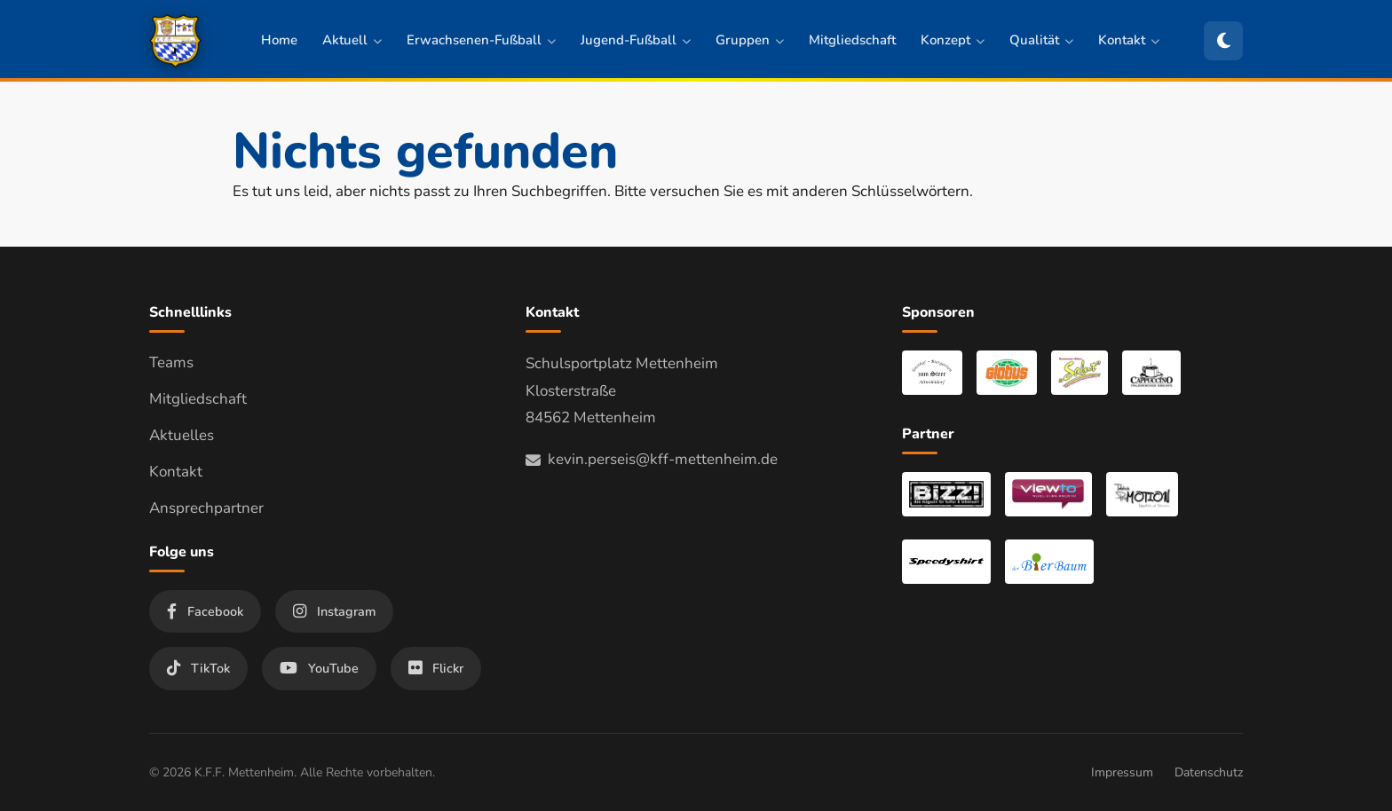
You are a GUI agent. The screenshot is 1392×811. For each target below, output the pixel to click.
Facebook (205, 611)
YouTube (319, 668)
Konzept (953, 40)
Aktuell (352, 40)
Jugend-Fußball (636, 40)
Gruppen (750, 40)
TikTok (198, 668)
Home (279, 40)
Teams (171, 362)
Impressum (1122, 772)
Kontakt (1128, 40)
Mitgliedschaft (852, 40)
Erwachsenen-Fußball (481, 40)
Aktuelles (181, 435)
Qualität (1041, 40)
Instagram (334, 611)
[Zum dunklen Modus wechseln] (1223, 40)
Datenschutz (1208, 772)
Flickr (435, 668)
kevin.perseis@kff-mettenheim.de (652, 459)
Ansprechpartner (206, 508)
